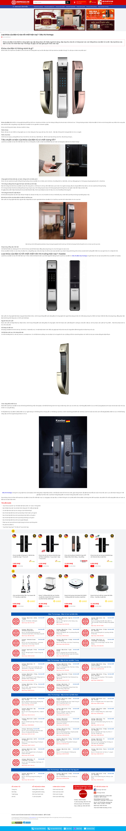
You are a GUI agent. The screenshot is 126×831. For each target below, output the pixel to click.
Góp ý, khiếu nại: (78, 806)
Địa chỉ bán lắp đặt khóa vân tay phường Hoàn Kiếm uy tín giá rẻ (19, 515)
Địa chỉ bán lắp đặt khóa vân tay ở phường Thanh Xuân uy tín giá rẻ (20, 513)
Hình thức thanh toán (37, 794)
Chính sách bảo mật (58, 789)
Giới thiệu (14, 792)
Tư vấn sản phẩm (36, 796)
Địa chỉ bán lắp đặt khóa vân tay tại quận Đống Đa (15, 520)
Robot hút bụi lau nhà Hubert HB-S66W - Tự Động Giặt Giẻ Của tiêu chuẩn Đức (76, 596)
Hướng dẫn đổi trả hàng (38, 792)
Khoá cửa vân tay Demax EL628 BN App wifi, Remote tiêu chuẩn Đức (102, 556)
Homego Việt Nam (100, 789)
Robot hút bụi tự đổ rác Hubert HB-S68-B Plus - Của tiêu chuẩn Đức (102, 596)
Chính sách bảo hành (58, 792)
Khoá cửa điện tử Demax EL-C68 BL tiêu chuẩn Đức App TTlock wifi (23, 556)
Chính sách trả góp (58, 794)
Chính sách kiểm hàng (58, 796)
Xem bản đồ (41, 618)
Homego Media (99, 792)
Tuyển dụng (15, 794)
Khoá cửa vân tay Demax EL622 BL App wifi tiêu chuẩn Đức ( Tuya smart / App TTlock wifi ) (49, 556)
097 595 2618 (86, 804)
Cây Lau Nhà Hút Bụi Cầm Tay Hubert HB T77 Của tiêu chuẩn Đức (24, 596)
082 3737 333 (87, 801)
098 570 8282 (82, 799)
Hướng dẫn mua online (38, 789)
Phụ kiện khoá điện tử (8, 524)
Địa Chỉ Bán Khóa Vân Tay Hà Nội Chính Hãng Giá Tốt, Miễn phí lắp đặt (20, 508)
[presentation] (35, 19)
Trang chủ (14, 789)
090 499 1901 (86, 806)
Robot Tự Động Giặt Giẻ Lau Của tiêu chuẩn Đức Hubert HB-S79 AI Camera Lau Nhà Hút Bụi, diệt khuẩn (49, 597)
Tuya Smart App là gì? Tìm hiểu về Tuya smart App (16, 527)
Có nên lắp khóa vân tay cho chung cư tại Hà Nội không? (17, 510)
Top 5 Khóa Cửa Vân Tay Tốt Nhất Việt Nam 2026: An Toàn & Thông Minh (22, 505)
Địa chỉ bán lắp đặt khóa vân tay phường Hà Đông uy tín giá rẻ (18, 517)
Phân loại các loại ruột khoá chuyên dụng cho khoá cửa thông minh (20, 522)
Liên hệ (13, 796)
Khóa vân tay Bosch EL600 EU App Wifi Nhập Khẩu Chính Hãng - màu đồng (75, 556)
